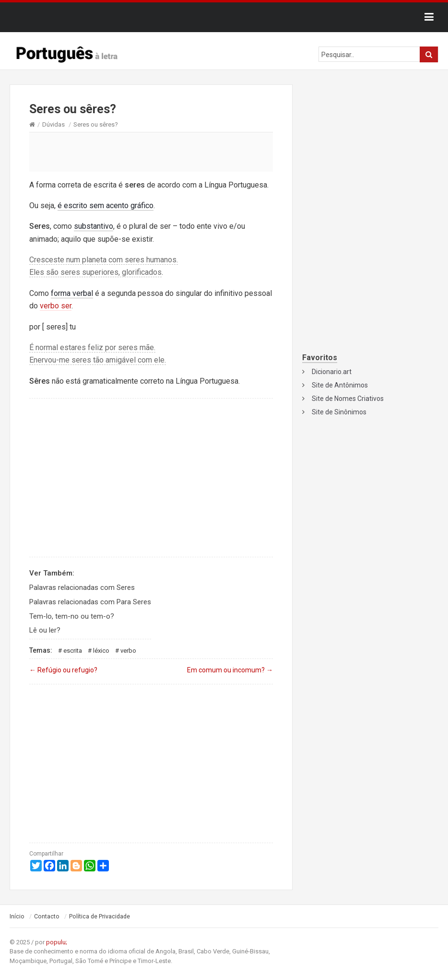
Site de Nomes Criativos (348, 398)
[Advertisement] (151, 151)
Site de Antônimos (340, 385)
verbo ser (55, 305)
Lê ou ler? (44, 630)
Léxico (101, 650)
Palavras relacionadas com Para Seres (90, 602)
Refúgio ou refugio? (63, 670)
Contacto (46, 916)
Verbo (128, 650)
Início (17, 916)
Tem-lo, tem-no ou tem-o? (71, 616)
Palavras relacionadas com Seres (82, 587)
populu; (56, 942)
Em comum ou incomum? (230, 670)
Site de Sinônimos (339, 412)
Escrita (72, 650)
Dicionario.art (332, 372)
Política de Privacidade (99, 916)
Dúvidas (53, 124)
